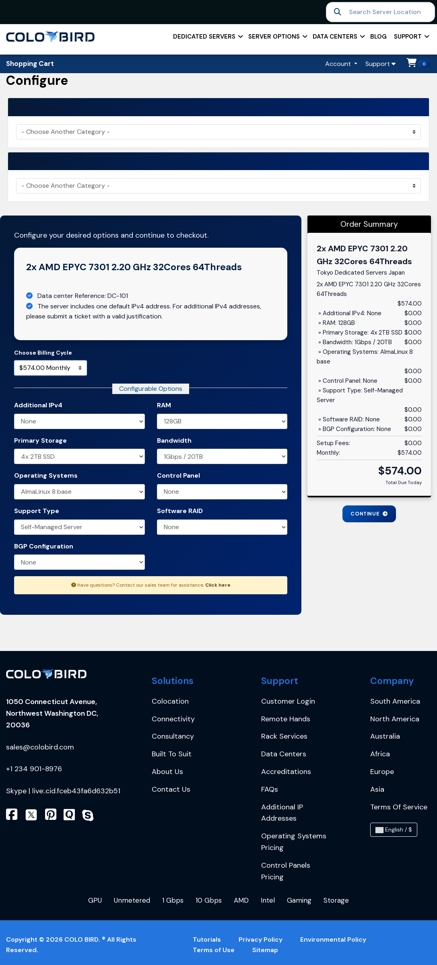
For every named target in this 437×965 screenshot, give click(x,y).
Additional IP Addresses (282, 812)
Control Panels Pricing (285, 871)
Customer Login (288, 701)
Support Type (36, 511)
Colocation (170, 701)
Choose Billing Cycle (43, 352)
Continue (369, 514)
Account (338, 64)
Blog (378, 37)
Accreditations (286, 771)
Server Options (277, 39)
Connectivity (173, 719)
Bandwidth (174, 440)
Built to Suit (172, 754)
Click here (218, 585)
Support (380, 64)
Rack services (284, 736)
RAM (164, 405)
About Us (167, 771)
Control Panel (178, 475)
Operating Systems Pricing (293, 841)
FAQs (269, 789)
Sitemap (265, 950)
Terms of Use (214, 950)
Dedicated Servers (207, 39)
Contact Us (171, 789)
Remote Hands (285, 719)
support (411, 39)
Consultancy (173, 736)
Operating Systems (46, 475)
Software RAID (180, 511)
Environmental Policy (333, 939)
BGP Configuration (43, 546)
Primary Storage (40, 440)
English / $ (393, 829)
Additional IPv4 (38, 405)
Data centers (338, 39)
